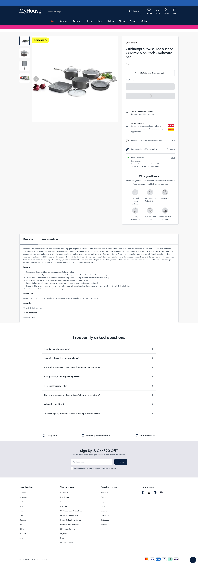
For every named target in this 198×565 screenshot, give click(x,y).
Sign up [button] (121, 462)
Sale (53, 21)
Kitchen (110, 21)
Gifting (144, 21)
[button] (36, 79)
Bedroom (64, 21)
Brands (133, 21)
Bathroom (77, 21)
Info (173, 140)
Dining (122, 21)
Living (89, 21)
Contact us (171, 149)
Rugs (99, 21)
